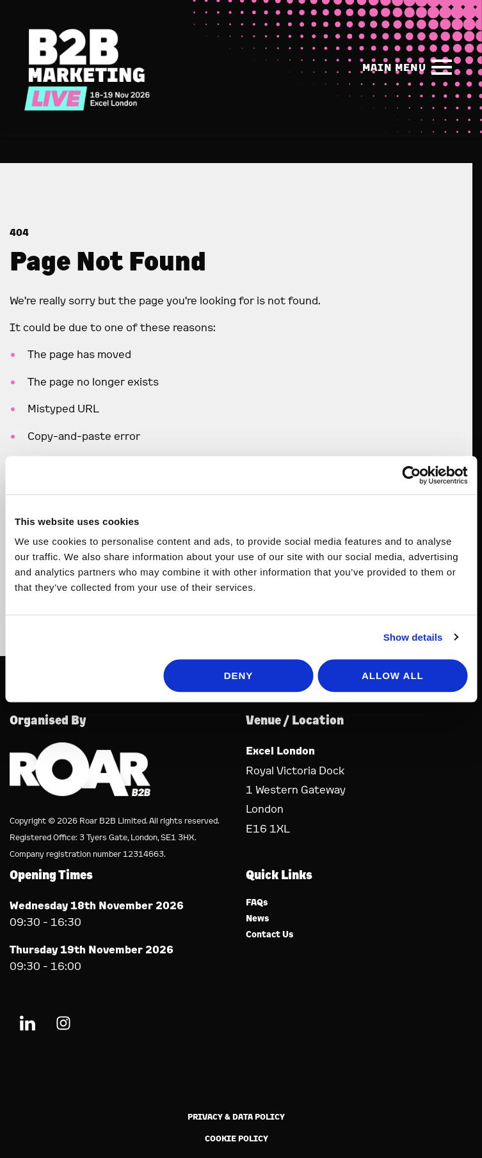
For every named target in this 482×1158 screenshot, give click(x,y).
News (257, 918)
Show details (413, 637)
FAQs (257, 902)
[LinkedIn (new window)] (27, 1025)
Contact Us (270, 934)
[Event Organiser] (80, 792)
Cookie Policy (236, 1138)
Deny (238, 675)
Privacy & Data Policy (236, 1117)
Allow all (393, 675)
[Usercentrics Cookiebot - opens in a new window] (411, 475)
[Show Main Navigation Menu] (409, 67)
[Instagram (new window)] (63, 1025)
